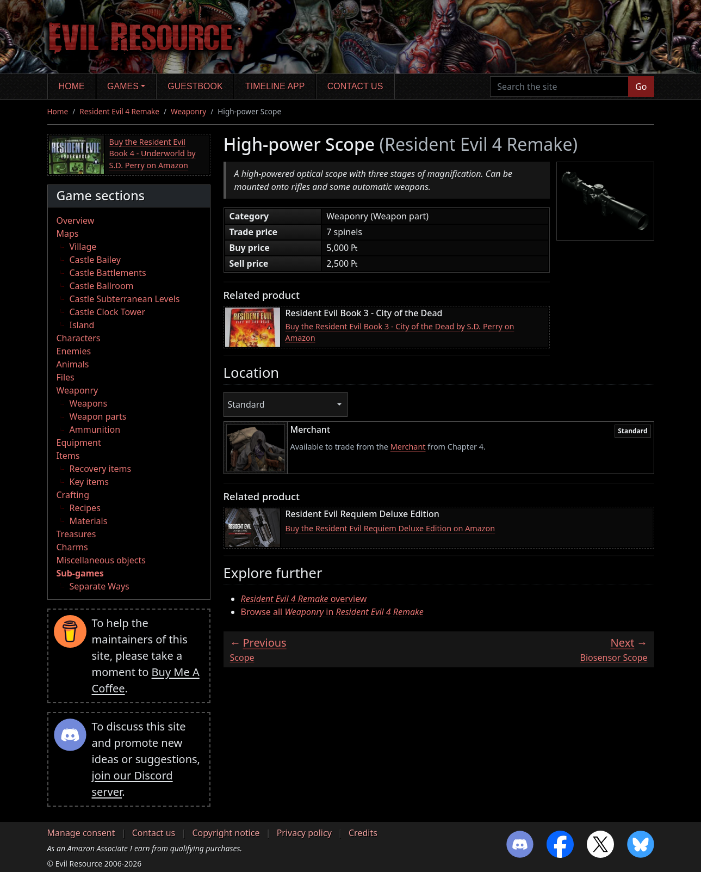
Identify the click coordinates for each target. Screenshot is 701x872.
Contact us (355, 86)
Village (83, 247)
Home (72, 86)
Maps (68, 234)
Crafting (73, 495)
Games (123, 86)
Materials (89, 521)
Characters (79, 338)
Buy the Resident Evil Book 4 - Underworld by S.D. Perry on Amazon (152, 153)
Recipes (85, 508)
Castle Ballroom (102, 286)
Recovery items (101, 469)
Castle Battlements (108, 273)
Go (641, 87)
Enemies (74, 351)
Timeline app (275, 86)
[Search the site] (559, 86)
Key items (89, 482)
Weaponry (188, 111)
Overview (76, 220)
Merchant (408, 446)
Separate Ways (99, 586)
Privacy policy (304, 833)
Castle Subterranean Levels (125, 299)
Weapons (89, 403)
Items (68, 456)
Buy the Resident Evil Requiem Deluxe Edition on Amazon (390, 528)
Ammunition (95, 429)
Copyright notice (225, 833)
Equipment (79, 443)
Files (66, 377)
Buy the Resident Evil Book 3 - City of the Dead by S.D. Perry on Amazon (400, 332)
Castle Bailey (95, 260)
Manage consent (81, 833)
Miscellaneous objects (101, 560)
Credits (363, 833)
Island (82, 325)
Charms (72, 547)
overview (304, 599)
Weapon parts (98, 416)
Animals (73, 364)
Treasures (76, 534)
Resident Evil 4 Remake (119, 111)
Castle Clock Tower (108, 312)
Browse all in (332, 612)
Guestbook (195, 86)
